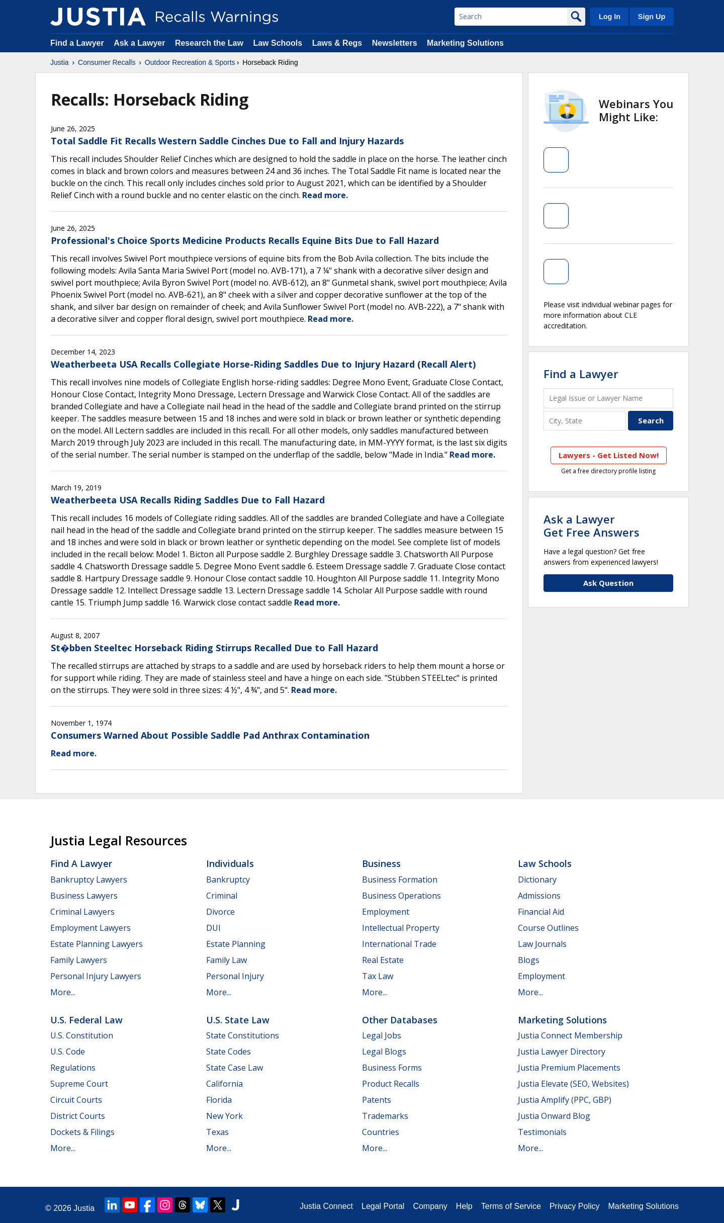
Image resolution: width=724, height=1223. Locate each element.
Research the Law (209, 43)
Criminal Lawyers (82, 911)
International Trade (399, 943)
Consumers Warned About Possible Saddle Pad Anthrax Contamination (210, 735)
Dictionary (537, 879)
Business (381, 863)
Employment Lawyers (90, 927)
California (224, 1083)
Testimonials (542, 1132)
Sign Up (651, 17)
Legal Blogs (384, 1051)
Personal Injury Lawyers (95, 976)
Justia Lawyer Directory (561, 1051)
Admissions (539, 895)
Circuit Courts (76, 1099)
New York (224, 1115)
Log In (609, 17)
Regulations (73, 1067)
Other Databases (399, 1020)
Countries (380, 1132)
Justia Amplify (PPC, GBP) (564, 1099)
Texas (217, 1132)
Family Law (226, 960)
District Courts (77, 1115)
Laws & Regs (337, 43)
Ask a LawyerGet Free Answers (592, 525)
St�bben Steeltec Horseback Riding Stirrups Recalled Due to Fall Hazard (214, 648)
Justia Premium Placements (569, 1067)
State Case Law (234, 1067)
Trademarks (385, 1115)
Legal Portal (382, 1206)
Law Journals (542, 943)
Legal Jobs (381, 1035)
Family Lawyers (78, 960)
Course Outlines (548, 927)
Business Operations (401, 895)
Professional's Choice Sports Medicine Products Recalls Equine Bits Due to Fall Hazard (245, 240)
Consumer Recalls (106, 62)
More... (62, 992)
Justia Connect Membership (570, 1035)
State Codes (228, 1051)
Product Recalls (390, 1083)
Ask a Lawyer (140, 43)
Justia (59, 62)
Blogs (528, 960)
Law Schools (277, 43)
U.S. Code (67, 1051)
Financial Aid (541, 911)
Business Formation (399, 879)
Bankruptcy (228, 879)
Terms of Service (511, 1206)
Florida (219, 1099)
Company (430, 1206)
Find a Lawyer (77, 43)
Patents (376, 1099)
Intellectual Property (400, 927)
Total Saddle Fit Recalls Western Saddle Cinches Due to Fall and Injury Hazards (227, 141)
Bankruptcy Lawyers (88, 879)
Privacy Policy (575, 1206)
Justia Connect (326, 1206)
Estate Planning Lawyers (96, 943)
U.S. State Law (237, 1020)
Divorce (220, 911)
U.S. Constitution (81, 1035)
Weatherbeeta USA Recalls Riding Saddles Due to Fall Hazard (188, 500)
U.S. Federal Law (86, 1020)
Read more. (325, 195)
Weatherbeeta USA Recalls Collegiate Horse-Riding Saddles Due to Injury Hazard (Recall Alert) (263, 364)
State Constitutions (242, 1035)
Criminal (221, 895)
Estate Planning (235, 943)
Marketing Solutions (465, 43)
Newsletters (394, 43)
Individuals (230, 863)
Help (464, 1206)
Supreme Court (79, 1083)
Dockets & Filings (82, 1132)
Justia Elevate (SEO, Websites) (573, 1083)
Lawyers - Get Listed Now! (609, 455)
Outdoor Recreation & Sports (190, 62)
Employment (385, 911)
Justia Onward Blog (554, 1115)
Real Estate (383, 960)
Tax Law (377, 976)
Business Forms (392, 1067)
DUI (213, 927)
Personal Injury (235, 976)
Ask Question (608, 583)
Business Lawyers (84, 895)
